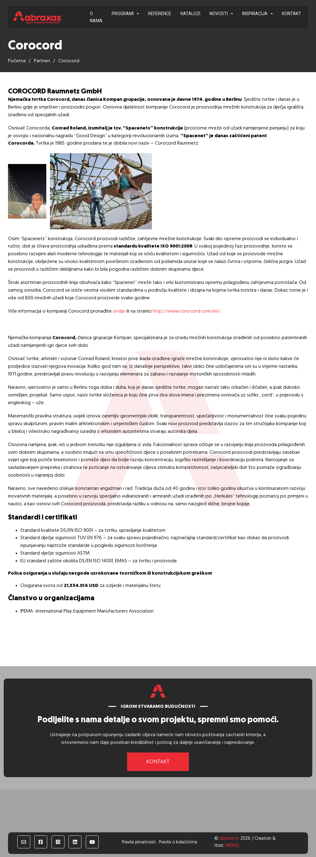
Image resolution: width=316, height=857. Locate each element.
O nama (96, 17)
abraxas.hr (229, 838)
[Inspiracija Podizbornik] (272, 14)
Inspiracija (255, 13)
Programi (123, 13)
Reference (159, 13)
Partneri (42, 61)
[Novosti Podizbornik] (232, 14)
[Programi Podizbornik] (138, 14)
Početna (17, 61)
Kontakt (291, 13)
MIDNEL (233, 845)
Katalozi (190, 13)
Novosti (219, 13)
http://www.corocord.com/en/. (187, 311)
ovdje (119, 311)
